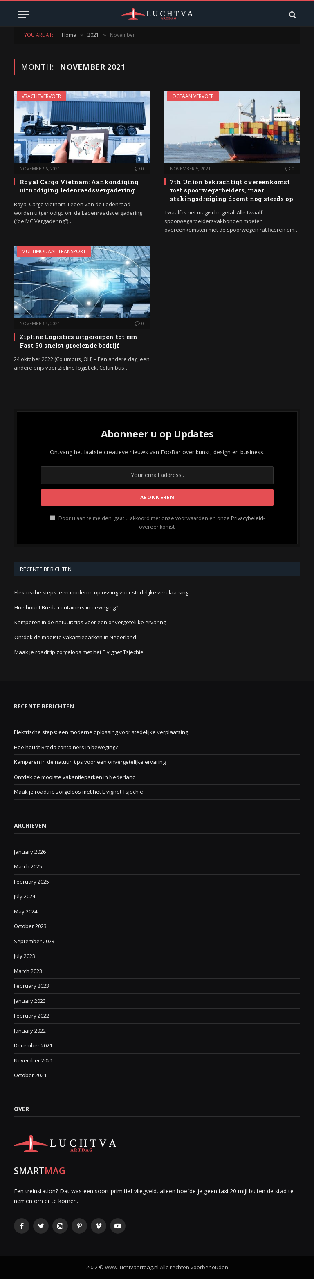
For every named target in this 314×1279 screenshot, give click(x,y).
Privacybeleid (247, 518)
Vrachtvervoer (41, 96)
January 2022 (30, 1030)
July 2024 (24, 896)
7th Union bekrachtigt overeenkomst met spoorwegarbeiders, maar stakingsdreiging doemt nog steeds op (231, 190)
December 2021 (33, 1045)
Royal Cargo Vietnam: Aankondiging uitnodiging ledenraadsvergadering (79, 186)
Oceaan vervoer (193, 96)
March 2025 (28, 866)
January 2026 (30, 851)
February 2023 (31, 985)
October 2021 (30, 1075)
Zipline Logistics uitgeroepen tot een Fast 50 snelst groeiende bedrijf (78, 341)
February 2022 (31, 1015)
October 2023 (30, 926)
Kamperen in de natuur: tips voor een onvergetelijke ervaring (90, 622)
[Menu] (23, 14)
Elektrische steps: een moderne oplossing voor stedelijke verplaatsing (101, 592)
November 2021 (33, 1060)
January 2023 (30, 1000)
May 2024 (25, 911)
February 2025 (31, 881)
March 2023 (28, 971)
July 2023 (24, 956)
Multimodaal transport (54, 251)
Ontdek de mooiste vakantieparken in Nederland (75, 637)
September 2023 (34, 941)
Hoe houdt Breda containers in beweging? (66, 607)
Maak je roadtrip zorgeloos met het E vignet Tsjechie (79, 652)
